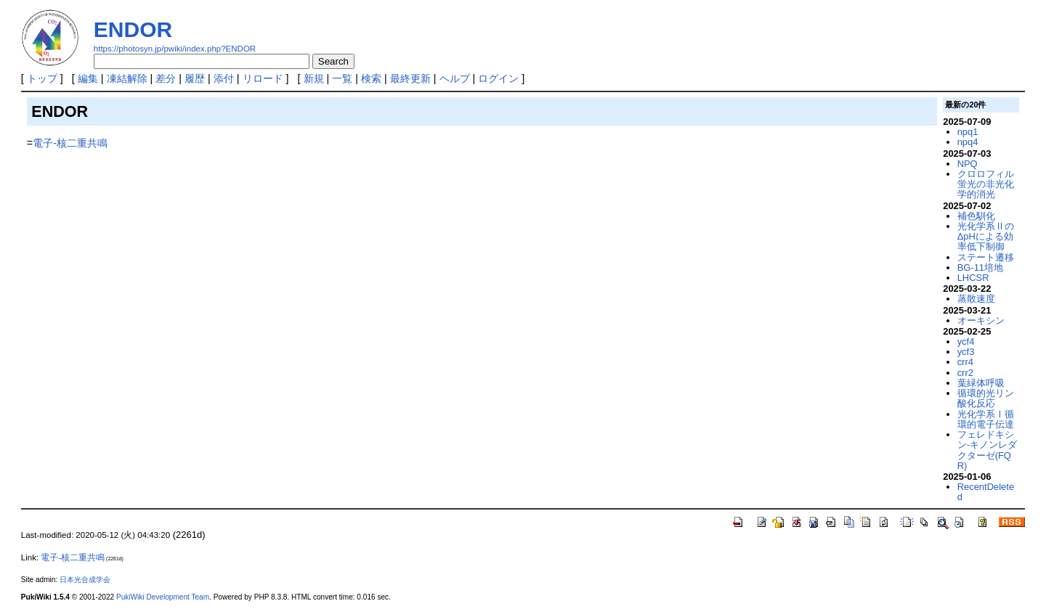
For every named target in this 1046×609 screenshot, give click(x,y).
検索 (371, 78)
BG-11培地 (980, 267)
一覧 (342, 78)
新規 (314, 78)
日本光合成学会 (85, 580)
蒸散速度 (976, 298)
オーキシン (981, 320)
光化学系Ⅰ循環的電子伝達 (985, 419)
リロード (263, 78)
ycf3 (966, 351)
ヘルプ (454, 78)
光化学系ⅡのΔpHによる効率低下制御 (985, 237)
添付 (224, 78)
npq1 (967, 131)
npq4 (967, 141)
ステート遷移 (985, 257)
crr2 (965, 372)
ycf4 (966, 341)
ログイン (498, 78)
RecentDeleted (985, 491)
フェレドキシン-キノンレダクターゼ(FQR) (987, 450)
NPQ (967, 163)
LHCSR (973, 277)
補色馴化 (976, 216)
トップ (42, 78)
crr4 (965, 361)
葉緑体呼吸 (981, 382)
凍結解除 (127, 78)
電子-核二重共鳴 (70, 143)
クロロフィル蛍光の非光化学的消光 (985, 184)
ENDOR (133, 29)
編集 (88, 78)
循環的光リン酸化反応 (985, 398)
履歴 (195, 78)
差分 (165, 78)
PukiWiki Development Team (162, 597)
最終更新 (410, 78)
